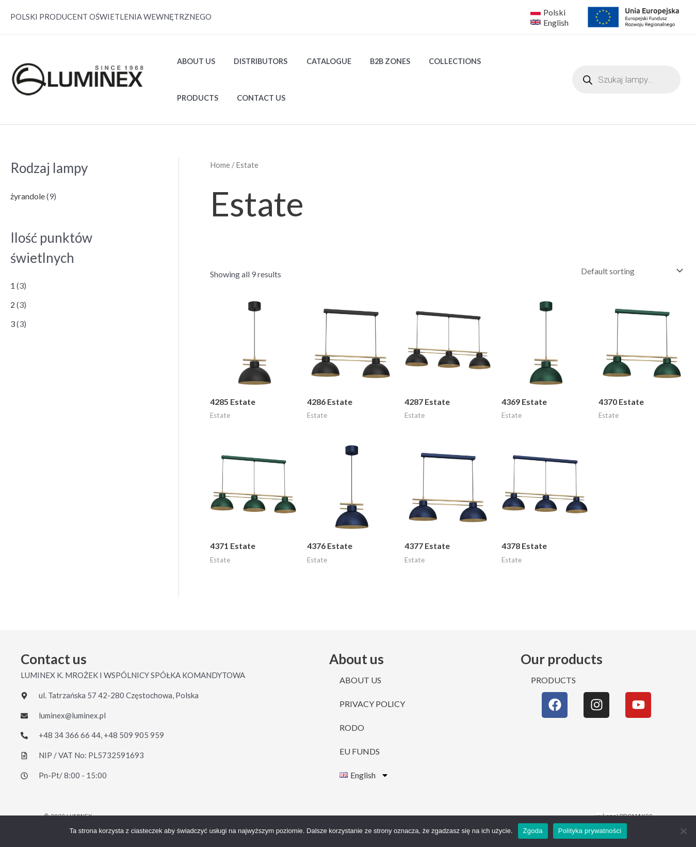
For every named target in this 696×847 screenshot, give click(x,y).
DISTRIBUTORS (255, 61)
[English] (550, 22)
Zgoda (533, 831)
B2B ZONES (377, 61)
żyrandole (27, 196)
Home (220, 164)
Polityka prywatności (590, 831)
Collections (438, 61)
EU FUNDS (359, 751)
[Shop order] (629, 271)
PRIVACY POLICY (372, 704)
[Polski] (547, 12)
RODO (351, 727)
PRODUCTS (499, 61)
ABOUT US (194, 61)
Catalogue (319, 61)
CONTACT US (199, 97)
